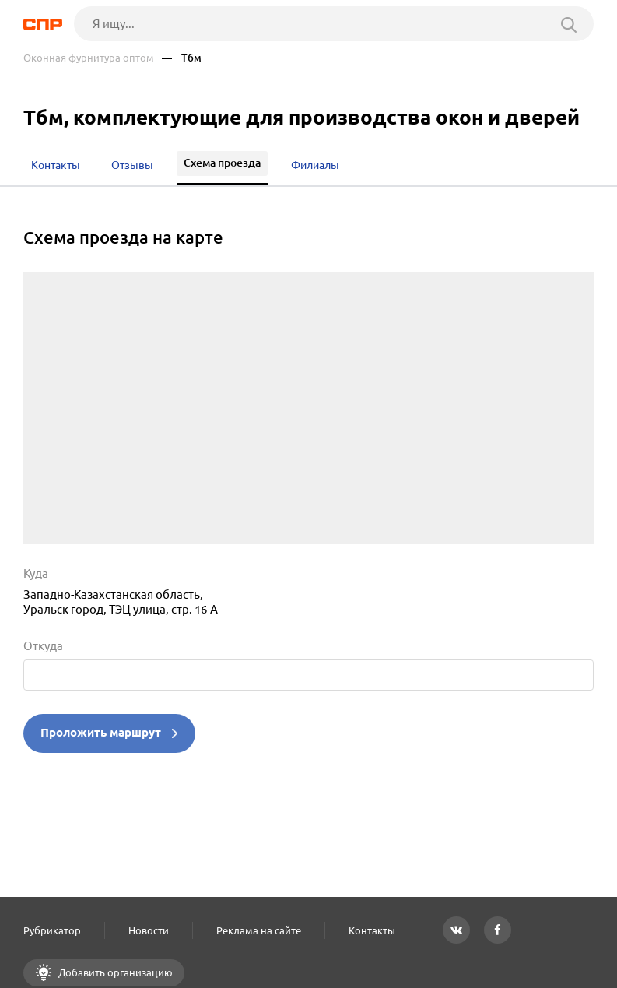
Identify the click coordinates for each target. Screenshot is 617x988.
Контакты (372, 930)
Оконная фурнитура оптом (88, 58)
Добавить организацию (114, 972)
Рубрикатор (52, 930)
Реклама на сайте (258, 930)
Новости (148, 930)
